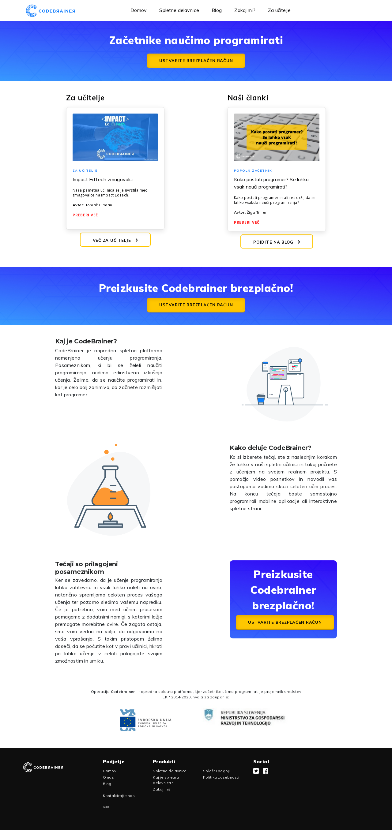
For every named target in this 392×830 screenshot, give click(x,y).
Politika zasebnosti (221, 777)
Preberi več (85, 215)
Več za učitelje (115, 240)
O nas (108, 777)
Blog (217, 10)
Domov (138, 10)
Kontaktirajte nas (119, 795)
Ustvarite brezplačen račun (196, 60)
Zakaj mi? (244, 10)
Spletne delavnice (179, 10)
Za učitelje (279, 10)
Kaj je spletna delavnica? (166, 780)
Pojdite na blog (276, 242)
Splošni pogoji (216, 770)
